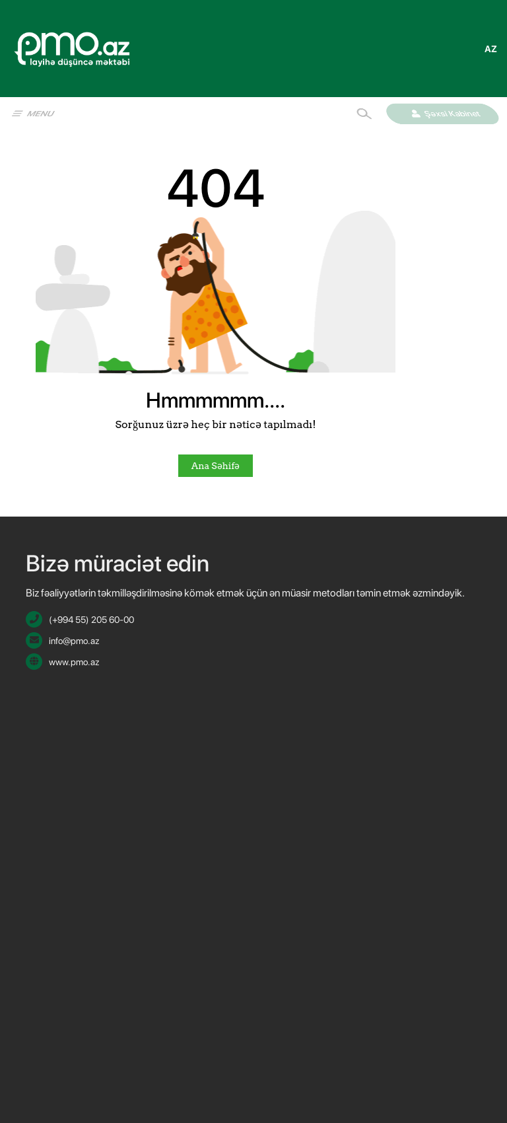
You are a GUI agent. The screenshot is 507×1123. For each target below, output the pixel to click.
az (491, 49)
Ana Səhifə (215, 465)
